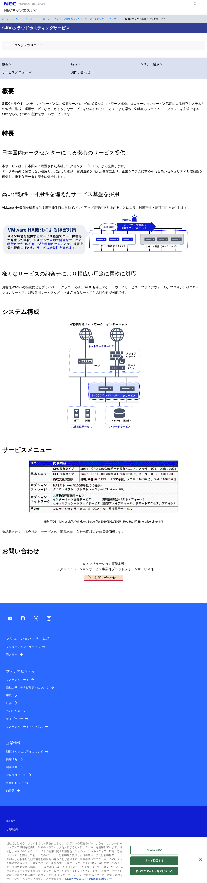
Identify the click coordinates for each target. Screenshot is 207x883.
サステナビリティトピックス (24, 726)
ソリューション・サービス (30, 19)
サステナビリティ (17, 679)
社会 (9, 703)
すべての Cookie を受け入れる (154, 873)
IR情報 (10, 790)
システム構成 (149, 64)
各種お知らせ (14, 783)
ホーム (5, 19)
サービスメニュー (15, 72)
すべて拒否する (154, 862)
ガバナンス (13, 711)
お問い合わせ (80, 72)
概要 (5, 64)
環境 (9, 695)
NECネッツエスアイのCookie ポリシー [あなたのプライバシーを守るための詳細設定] (88, 881)
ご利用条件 (12, 829)
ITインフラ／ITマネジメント (67, 19)
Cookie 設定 (154, 852)
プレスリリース (16, 775)
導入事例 (11, 654)
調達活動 (11, 767)
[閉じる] (200, 861)
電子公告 (11, 820)
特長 (74, 64)
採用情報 (11, 759)
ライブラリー (14, 718)
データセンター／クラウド (103, 19)
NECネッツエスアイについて (24, 751)
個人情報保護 (13, 838)
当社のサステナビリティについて (27, 687)
